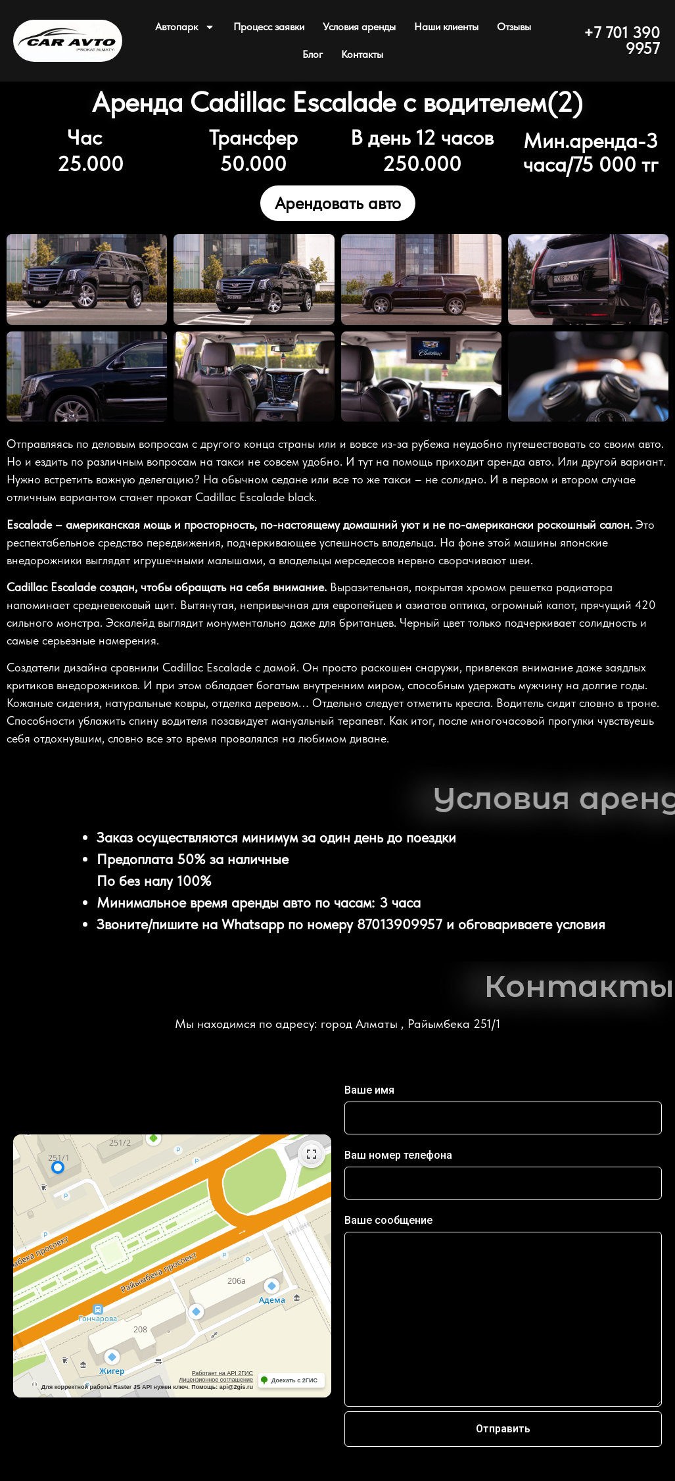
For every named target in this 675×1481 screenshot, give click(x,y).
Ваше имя (369, 1090)
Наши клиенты (446, 26)
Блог (312, 54)
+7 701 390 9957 (622, 40)
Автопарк (185, 27)
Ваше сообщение (388, 1220)
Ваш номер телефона (398, 1155)
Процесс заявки (268, 26)
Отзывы (514, 26)
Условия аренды (359, 26)
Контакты (362, 54)
